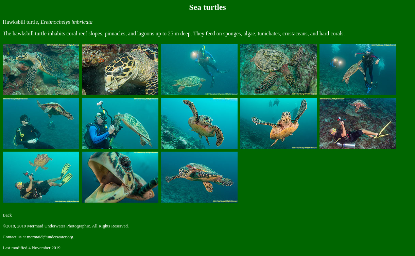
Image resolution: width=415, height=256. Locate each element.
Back (7, 215)
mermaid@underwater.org (50, 236)
